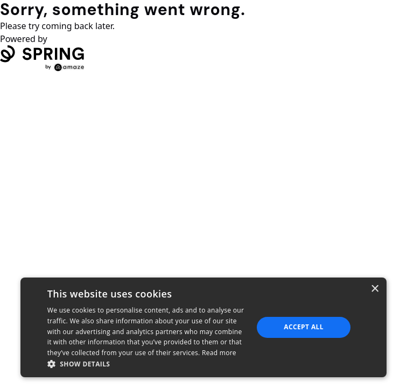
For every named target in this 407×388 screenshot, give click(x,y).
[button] (147, 363)
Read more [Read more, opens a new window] (219, 352)
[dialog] (203, 327)
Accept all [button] (304, 326)
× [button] (374, 289)
